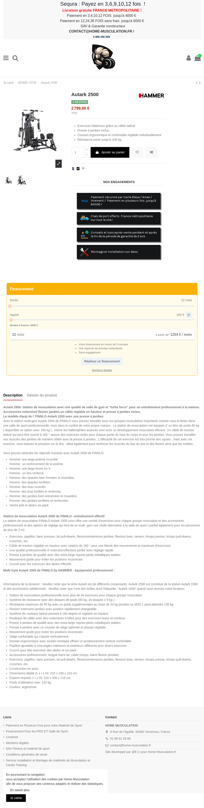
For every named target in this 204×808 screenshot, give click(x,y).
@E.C (136, 752)
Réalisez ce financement (102, 361)
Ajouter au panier (110, 152)
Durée (14, 300)
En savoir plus (20, 790)
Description (13, 395)
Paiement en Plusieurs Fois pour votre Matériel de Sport (44, 725)
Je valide (16, 798)
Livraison (12, 737)
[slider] (10, 306)
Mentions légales (17, 743)
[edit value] (189, 315)
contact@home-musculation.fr (130, 745)
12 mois (186, 300)
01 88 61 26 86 (120, 738)
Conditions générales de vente (26, 754)
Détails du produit (42, 395)
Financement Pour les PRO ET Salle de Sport (37, 731)
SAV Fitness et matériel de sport (28, 748)
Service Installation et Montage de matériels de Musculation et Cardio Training (48, 763)
